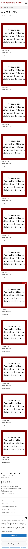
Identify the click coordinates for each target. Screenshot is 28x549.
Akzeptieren (14, 535)
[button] (26, 518)
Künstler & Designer (8, 7)
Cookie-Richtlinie (5, 547)
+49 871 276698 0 (6, 481)
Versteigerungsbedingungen (9, 506)
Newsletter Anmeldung (8, 512)
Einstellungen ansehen (14, 544)
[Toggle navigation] (26, 3)
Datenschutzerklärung (15, 547)
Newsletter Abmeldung (8, 509)
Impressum (23, 547)
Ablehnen (14, 539)
